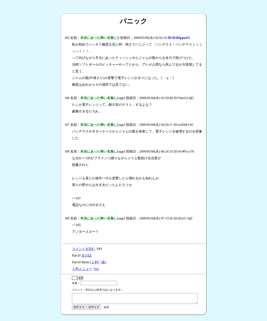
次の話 (87, 255)
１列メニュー (82, 269)
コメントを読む (83, 249)
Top (96, 269)
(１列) (94, 262)
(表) (103, 262)
